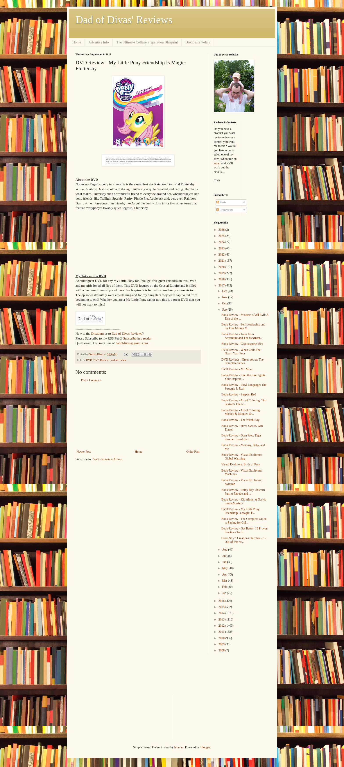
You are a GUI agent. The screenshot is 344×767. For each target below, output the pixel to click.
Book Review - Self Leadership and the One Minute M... (243, 326)
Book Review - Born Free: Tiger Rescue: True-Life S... (241, 437)
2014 (222, 613)
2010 (222, 638)
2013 (222, 619)
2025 (222, 236)
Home (76, 42)
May (225, 568)
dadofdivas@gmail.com (132, 343)
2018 (222, 279)
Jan (224, 593)
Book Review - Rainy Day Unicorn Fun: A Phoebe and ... (243, 491)
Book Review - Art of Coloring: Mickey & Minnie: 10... (241, 412)
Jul (224, 556)
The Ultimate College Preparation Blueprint (147, 42)
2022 (222, 254)
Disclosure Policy (197, 42)
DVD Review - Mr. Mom (237, 369)
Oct (224, 303)
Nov (225, 297)
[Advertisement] (138, 416)
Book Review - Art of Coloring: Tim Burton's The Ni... (243, 402)
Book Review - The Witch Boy (240, 420)
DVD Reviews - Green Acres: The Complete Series (242, 361)
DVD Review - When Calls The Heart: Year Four (241, 351)
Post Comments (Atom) (107, 459)
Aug (225, 549)
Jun (224, 562)
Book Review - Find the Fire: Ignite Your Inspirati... (243, 377)
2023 (222, 248)
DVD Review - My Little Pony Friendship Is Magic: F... (240, 511)
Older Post (193, 451)
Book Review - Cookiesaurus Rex (242, 343)
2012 (222, 625)
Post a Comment (91, 380)
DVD (89, 360)
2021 (222, 260)
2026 (222, 229)
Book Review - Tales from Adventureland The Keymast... (241, 336)
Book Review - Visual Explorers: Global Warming (241, 456)
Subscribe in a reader (137, 338)
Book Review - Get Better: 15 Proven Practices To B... (244, 530)
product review (118, 360)
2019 (222, 273)
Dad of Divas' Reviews (123, 19)
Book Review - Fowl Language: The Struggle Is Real (243, 386)
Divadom (97, 333)
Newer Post (84, 451)
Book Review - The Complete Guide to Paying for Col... (243, 520)
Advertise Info (98, 42)
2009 (222, 644)
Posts (221, 202)
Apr (225, 574)
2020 (222, 267)
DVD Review (100, 360)
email (217, 163)
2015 (222, 607)
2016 (222, 601)
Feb (225, 586)
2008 (222, 650)
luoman (178, 747)
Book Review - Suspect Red (238, 394)
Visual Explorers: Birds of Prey (240, 464)
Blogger (205, 747)
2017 (222, 285)
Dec (225, 291)
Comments (224, 210)
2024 (222, 242)
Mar (225, 580)
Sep (225, 309)
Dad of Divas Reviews (127, 333)
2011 (222, 631)
